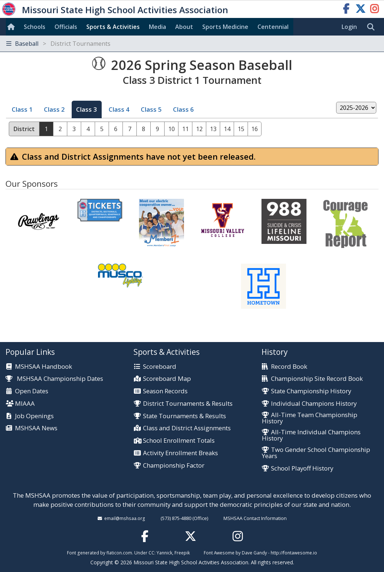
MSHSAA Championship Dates (54, 378)
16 (254, 129)
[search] (373, 27)
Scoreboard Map (167, 378)
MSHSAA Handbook (43, 366)
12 (199, 129)
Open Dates (31, 391)
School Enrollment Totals (179, 440)
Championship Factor (173, 465)
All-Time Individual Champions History (311, 435)
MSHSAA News (36, 428)
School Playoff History (302, 468)
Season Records (165, 391)
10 (171, 129)
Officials (65, 27)
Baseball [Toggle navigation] (58, 44)
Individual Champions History (314, 403)
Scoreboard (159, 366)
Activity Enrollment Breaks (180, 453)
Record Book (289, 366)
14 (227, 129)
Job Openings (34, 416)
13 (213, 129)
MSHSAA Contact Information (255, 518)
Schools (34, 27)
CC (151, 553)
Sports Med (225, 27)
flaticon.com (119, 553)
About (184, 27)
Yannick (164, 553)
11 (185, 129)
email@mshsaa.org (124, 518)
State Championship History (311, 391)
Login (349, 27)
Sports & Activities (113, 27)
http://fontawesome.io (294, 553)
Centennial (273, 27)
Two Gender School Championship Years (316, 453)
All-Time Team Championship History (309, 418)
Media (157, 27)
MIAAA (25, 403)
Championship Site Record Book (317, 378)
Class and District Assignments (187, 428)
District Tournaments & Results (188, 403)
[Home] (12, 27)
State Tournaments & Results (184, 416)
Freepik (182, 553)
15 (241, 129)
